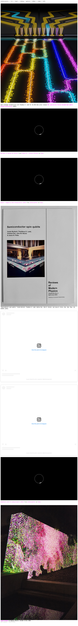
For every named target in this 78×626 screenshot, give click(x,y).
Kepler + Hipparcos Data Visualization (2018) (13, 202)
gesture (28, 1)
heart (16, 1)
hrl (12, 1)
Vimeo (42, 153)
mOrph (33, 1)
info (44, 1)
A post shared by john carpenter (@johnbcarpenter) (39, 379)
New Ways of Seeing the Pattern (9, 153)
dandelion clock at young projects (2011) (12, 502)
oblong (22, 1)
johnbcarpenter (34, 202)
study (39, 1)
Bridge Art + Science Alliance (29, 153)
